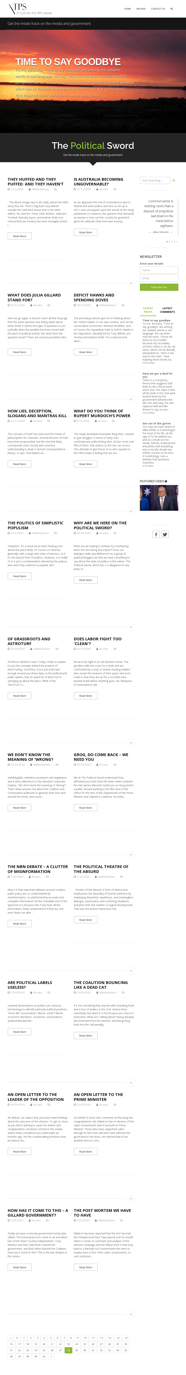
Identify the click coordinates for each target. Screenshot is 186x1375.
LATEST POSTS (148, 310)
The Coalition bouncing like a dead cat (101, 985)
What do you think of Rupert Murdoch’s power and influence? (102, 415)
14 (117, 1338)
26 (93, 1344)
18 (27, 1344)
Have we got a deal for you (158, 375)
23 (68, 1344)
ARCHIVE (141, 8)
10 (85, 1338)
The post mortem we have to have (102, 1213)
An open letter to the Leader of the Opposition (36, 1097)
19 (35, 1344)
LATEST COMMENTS (167, 310)
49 (35, 1356)
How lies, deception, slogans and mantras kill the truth (37, 415)
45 (125, 1350)
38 (68, 1350)
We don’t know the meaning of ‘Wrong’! (30, 757)
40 (84, 1350)
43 (109, 1350)
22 (60, 1344)
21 (52, 1344)
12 (101, 1338)
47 (19, 1356)
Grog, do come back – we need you (101, 757)
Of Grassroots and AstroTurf (29, 641)
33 (27, 1350)
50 (44, 1356)
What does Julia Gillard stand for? (34, 297)
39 (76, 1350)
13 (109, 1338)
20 (44, 1344)
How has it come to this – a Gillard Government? (38, 1213)
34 (35, 1350)
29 (117, 1344)
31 (11, 1350)
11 (93, 1338)
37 (60, 1350)
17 (19, 1344)
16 (11, 1344)
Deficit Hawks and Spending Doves (94, 297)
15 (126, 1338)
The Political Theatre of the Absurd (101, 869)
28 (109, 1344)
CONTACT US (158, 8)
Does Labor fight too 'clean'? (98, 641)
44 (117, 1350)
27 (101, 1344)
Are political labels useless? (30, 985)
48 (27, 1356)
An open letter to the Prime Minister (98, 1097)
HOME (127, 8)
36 (52, 1350)
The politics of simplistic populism (35, 525)
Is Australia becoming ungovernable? (98, 181)
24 (76, 1344)
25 (84, 1344)
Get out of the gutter (157, 423)
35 (44, 1350)
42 (101, 1350)
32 (19, 1350)
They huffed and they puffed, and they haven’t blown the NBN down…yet (37, 183)
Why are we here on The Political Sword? (100, 525)
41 (93, 1350)
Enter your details (151, 263)
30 (125, 1344)
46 (11, 1356)
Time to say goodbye (156, 320)
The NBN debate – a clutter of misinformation (38, 869)
